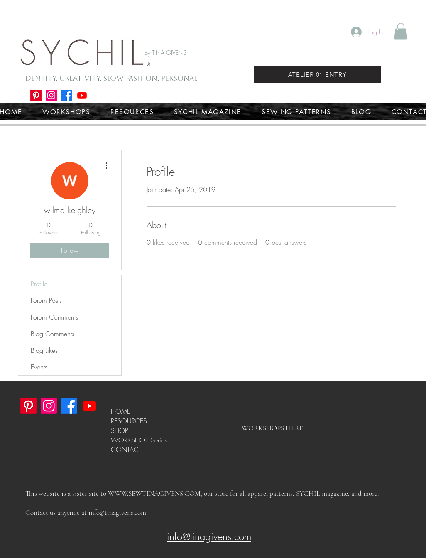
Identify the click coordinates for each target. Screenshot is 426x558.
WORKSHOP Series (139, 440)
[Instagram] (51, 95)
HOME (120, 411)
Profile (39, 283)
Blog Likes (44, 350)
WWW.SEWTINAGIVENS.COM (154, 493)
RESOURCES (129, 420)
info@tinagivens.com (117, 512)
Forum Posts (46, 300)
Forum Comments (54, 317)
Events (39, 366)
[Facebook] (66, 95)
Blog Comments (52, 333)
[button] (401, 31)
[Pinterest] (36, 95)
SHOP (119, 430)
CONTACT (126, 449)
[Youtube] (82, 95)
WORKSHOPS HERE (273, 428)
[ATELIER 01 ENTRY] (317, 74)
